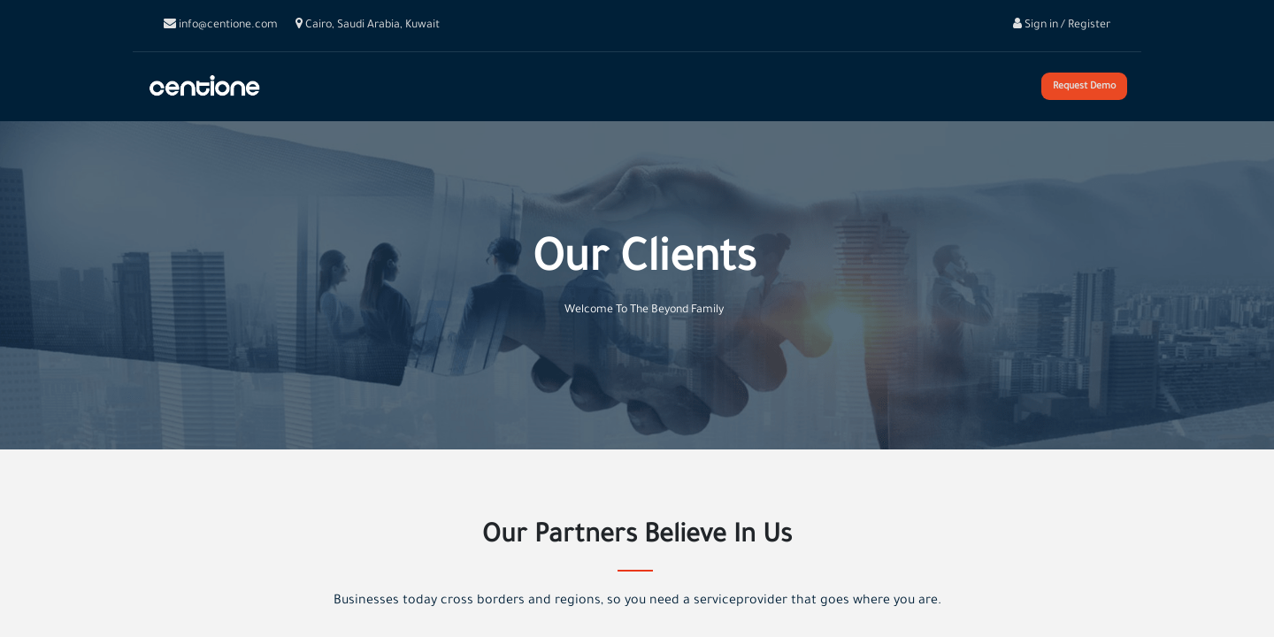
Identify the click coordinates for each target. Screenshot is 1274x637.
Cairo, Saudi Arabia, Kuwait (367, 25)
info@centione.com (221, 25)
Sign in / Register (1061, 25)
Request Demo (1085, 86)
